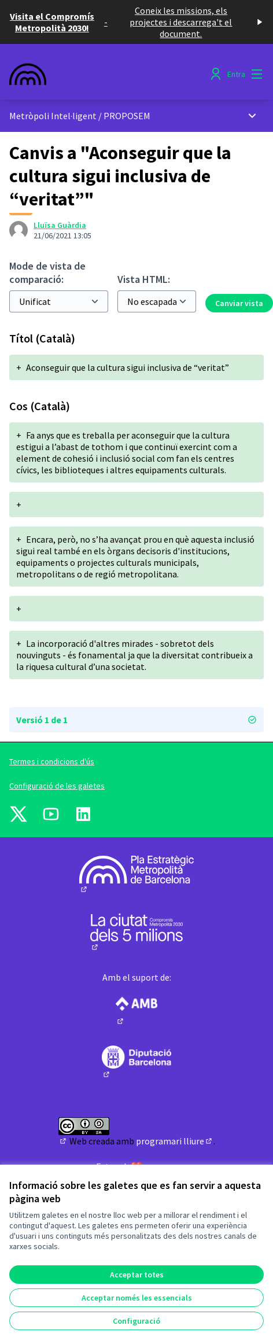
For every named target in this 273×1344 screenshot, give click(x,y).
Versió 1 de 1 (136, 720)
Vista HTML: (143, 279)
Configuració (136, 1321)
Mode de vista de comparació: (47, 272)
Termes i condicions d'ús (51, 761)
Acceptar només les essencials (137, 1298)
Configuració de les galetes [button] (57, 785)
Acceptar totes (137, 1274)
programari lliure (174, 1141)
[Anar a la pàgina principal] (103, 74)
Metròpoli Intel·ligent (53, 115)
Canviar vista (239, 303)
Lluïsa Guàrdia (60, 225)
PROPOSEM (127, 115)
